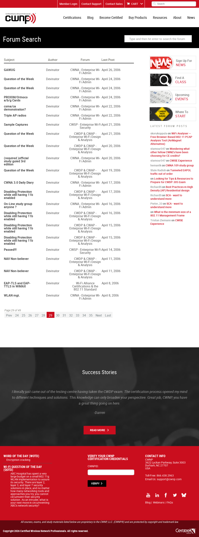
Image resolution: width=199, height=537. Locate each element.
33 (77, 315)
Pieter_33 (156, 203)
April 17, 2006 (111, 182)
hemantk (155, 165)
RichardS (155, 187)
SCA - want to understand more (166, 197)
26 (30, 315)
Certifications (72, 17)
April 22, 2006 (111, 106)
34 (84, 315)
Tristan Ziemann (160, 220)
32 (71, 315)
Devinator (52, 70)
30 (57, 315)
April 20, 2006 (111, 146)
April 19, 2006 (111, 170)
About (177, 17)
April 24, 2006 (111, 79)
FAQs (170, 502)
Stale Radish (158, 170)
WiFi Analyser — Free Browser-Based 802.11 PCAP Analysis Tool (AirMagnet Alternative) (171, 138)
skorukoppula (158, 133)
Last (108, 315)
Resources (160, 17)
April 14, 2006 (111, 249)
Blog (90, 17)
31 (64, 315)
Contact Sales (114, 4)
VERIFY (95, 483)
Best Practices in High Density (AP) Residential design (171, 188)
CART (134, 4)
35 (91, 315)
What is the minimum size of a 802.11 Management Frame (170, 213)
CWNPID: (93, 466)
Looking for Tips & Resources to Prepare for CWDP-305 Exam (171, 180)
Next (99, 315)
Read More (97, 430)
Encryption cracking (18, 460)
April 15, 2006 (111, 225)
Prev (9, 315)
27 (36, 315)
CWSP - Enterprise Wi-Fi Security (85, 126)
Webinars (158, 502)
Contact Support (91, 4)
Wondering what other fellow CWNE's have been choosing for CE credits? (170, 152)
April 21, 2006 (111, 124)
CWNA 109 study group (180, 165)
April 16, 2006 (111, 204)
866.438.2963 (165, 475)
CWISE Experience (181, 160)
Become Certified (111, 17)
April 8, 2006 (110, 283)
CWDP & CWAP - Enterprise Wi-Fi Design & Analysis (85, 136)
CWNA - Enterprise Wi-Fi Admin (85, 71)
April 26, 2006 (111, 70)
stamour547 (157, 148)
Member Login (68, 4)
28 (43, 315)
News (191, 17)
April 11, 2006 (111, 259)
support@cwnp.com (169, 479)
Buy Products (138, 17)
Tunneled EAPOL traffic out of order (170, 172)
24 (17, 315)
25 (23, 315)
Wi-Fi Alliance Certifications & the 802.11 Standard (85, 286)
